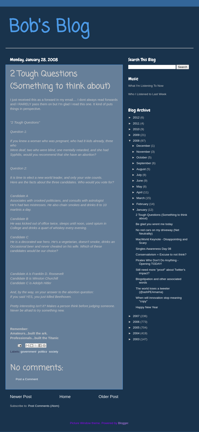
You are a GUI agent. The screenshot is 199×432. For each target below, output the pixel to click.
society (53, 351)
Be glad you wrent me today (154, 224)
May (139, 186)
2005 (136, 327)
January (142, 209)
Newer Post (21, 396)
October (142, 157)
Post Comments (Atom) (43, 406)
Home (65, 396)
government (28, 351)
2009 (136, 135)
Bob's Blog (49, 27)
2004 (136, 333)
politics (42, 351)
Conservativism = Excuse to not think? (161, 254)
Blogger (123, 423)
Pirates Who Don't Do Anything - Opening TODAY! (157, 262)
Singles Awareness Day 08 (153, 248)
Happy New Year (147, 307)
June (140, 180)
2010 (136, 129)
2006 (136, 321)
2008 (136, 140)
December (143, 145)
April (139, 192)
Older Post (108, 396)
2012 (136, 117)
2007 (136, 316)
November (143, 151)
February (142, 204)
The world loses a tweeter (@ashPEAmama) (153, 290)
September (144, 163)
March (140, 198)
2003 (136, 339)
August (141, 169)
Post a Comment (27, 379)
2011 (136, 123)
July (139, 175)
